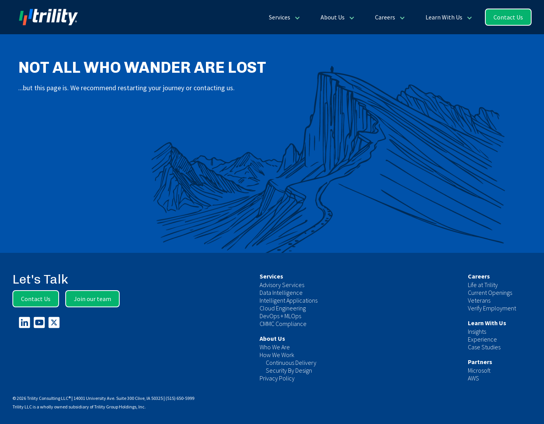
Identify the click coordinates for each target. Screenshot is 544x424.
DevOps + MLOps (280, 316)
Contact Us (508, 17)
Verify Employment (492, 308)
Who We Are (275, 347)
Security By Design (289, 370)
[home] (45, 17)
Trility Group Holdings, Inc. (120, 407)
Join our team (92, 299)
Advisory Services (282, 285)
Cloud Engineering (283, 308)
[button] (284, 17)
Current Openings (490, 292)
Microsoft (479, 370)
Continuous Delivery (291, 362)
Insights (477, 331)
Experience (482, 339)
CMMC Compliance (283, 324)
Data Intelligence (281, 292)
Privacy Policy (277, 378)
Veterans (479, 300)
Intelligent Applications (288, 300)
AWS (473, 378)
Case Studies (484, 347)
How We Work (277, 355)
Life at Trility (483, 285)
